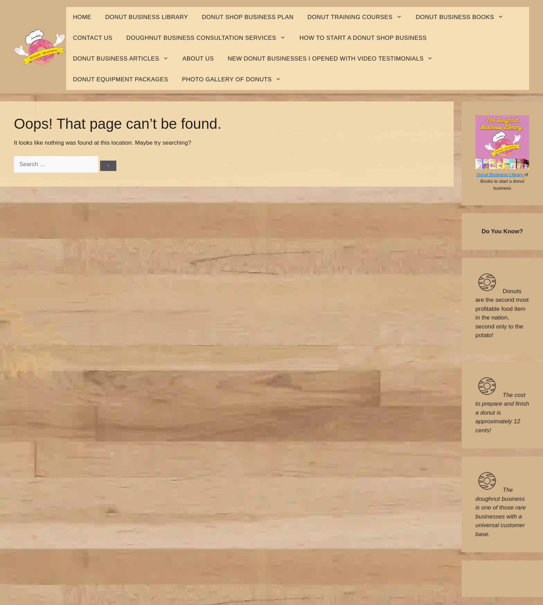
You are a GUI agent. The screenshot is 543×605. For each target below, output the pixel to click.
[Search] (108, 166)
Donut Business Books (463, 17)
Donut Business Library (500, 174)
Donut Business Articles (124, 58)
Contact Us (93, 38)
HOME (82, 17)
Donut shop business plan (248, 17)
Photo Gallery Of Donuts (235, 79)
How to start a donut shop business (363, 38)
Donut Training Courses (358, 17)
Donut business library (146, 17)
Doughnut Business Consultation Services (209, 38)
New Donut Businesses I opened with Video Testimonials (334, 58)
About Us (198, 58)
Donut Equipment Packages (120, 79)
